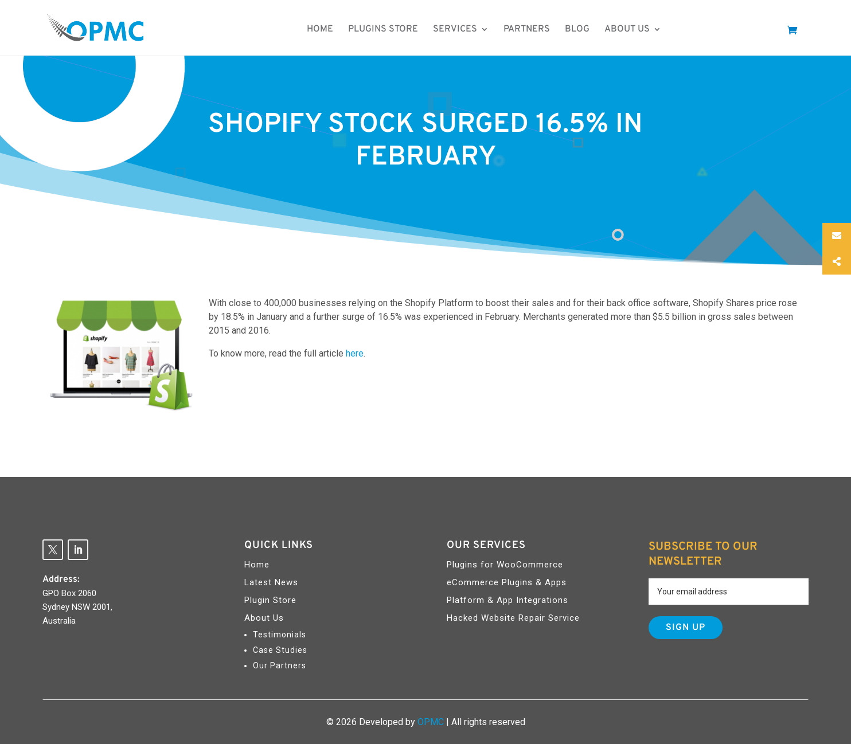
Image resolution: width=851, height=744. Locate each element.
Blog (586, 30)
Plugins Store (392, 30)
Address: (61, 579)
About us (636, 30)
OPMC (430, 721)
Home (329, 30)
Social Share (810, 262)
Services (464, 30)
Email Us (803, 236)
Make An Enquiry (729, 31)
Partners (536, 30)
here (355, 353)
